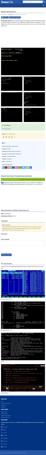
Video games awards (6, 415)
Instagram (4, 438)
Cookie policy (22, 452)
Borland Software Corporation (14, 151)
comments (5, 17)
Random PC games (5, 417)
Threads (4, 444)
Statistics (3, 407)
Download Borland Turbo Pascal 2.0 (11, 179)
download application (15, 17)
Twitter (3, 432)
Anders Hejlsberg (11, 156)
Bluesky (4, 447)
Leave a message (5, 239)
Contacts (3, 405)
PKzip (23, 347)
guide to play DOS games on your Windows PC (32, 184)
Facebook (4, 427)
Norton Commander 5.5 (23, 285)
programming (15, 146)
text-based (9, 159)
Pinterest (4, 441)
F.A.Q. (2, 401)
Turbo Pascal (9, 161)
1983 (9, 149)
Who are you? (4, 234)
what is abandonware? (6, 128)
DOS (3, 143)
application (11, 14)
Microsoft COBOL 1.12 (23, 316)
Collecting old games (6, 403)
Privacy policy (15, 452)
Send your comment (6, 254)
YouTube (4, 435)
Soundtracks (4, 412)
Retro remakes (4, 413)
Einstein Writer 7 (23, 379)
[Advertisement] (23, 38)
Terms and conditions (6, 452)
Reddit (3, 430)
